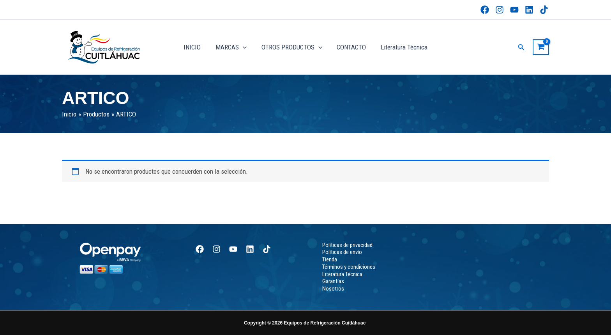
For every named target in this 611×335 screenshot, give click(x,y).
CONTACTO (350, 47)
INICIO (194, 47)
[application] (244, 47)
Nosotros (333, 288)
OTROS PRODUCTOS (291, 47)
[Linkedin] (529, 10)
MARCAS (232, 47)
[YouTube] (514, 10)
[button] (521, 47)
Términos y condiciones (348, 266)
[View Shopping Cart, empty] (541, 47)
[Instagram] (499, 10)
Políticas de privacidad (347, 245)
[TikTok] (544, 10)
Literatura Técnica (401, 47)
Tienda (329, 259)
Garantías (333, 281)
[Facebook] (485, 10)
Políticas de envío (342, 252)
